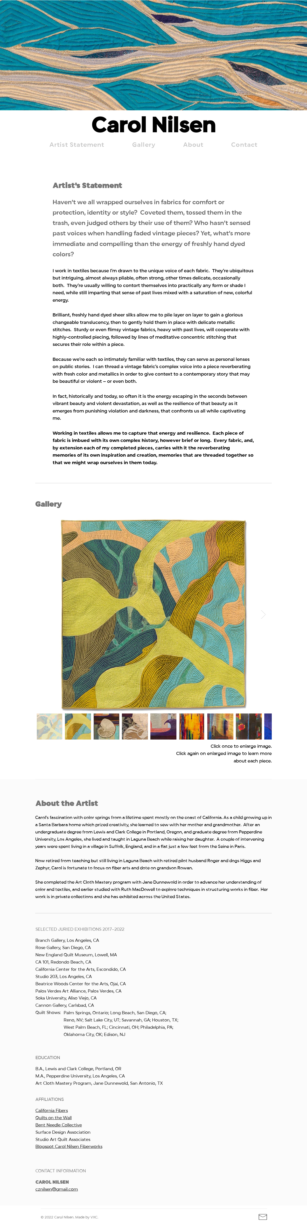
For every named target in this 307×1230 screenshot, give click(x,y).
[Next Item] (263, 614)
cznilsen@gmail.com (56, 1190)
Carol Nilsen (153, 126)
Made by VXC (86, 1217)
